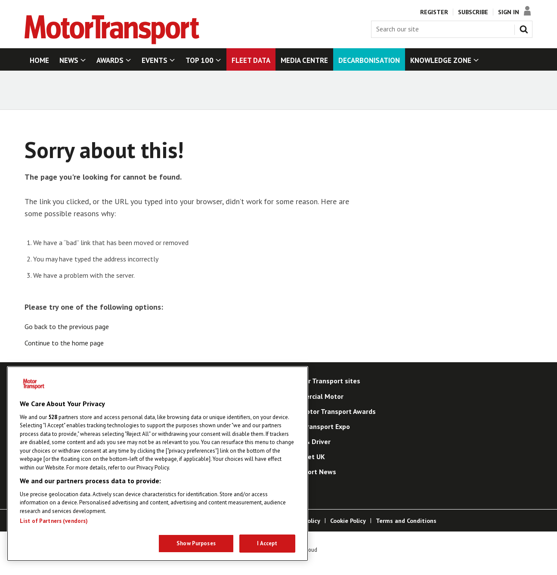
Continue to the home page (64, 343)
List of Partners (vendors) (54, 521)
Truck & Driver (308, 441)
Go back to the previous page (67, 326)
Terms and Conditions (406, 521)
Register (434, 12)
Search (525, 27)
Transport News (311, 471)
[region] (157, 463)
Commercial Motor (314, 396)
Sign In (508, 12)
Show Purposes (196, 543)
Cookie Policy (348, 521)
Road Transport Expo (318, 426)
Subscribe (473, 12)
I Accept (267, 543)
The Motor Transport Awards (331, 411)
